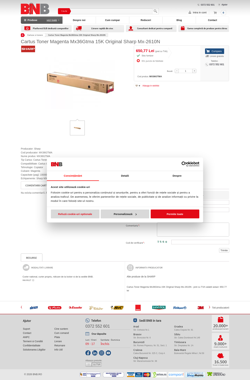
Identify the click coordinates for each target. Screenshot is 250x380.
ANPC (26, 337)
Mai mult (27, 280)
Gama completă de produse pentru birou (207, 28)
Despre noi (79, 20)
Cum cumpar (112, 20)
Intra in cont (199, 12)
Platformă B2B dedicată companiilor (51, 28)
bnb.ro (37, 374)
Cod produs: (141, 67)
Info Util (58, 349)
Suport (26, 328)
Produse (41, 20)
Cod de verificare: (135, 242)
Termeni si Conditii (33, 341)
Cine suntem (61, 328)
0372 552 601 (208, 4)
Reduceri (146, 20)
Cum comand (61, 333)
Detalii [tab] (125, 175)
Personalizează (125, 214)
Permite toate (175, 214)
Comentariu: (133, 225)
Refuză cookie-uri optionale (75, 214)
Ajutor (224, 4)
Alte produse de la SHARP (141, 276)
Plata (57, 337)
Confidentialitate (31, 345)
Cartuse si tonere (35, 35)
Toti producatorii (220, 307)
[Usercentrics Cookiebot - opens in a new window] (184, 164)
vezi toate (52, 20)
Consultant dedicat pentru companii (154, 28)
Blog (179, 20)
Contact (212, 20)
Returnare (59, 345)
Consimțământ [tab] (73, 175)
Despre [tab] (177, 175)
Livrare (58, 341)
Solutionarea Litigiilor (34, 349)
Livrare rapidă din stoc (102, 28)
